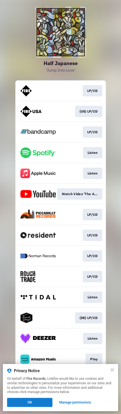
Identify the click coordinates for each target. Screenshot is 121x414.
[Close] (112, 369)
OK (29, 402)
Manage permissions (75, 402)
